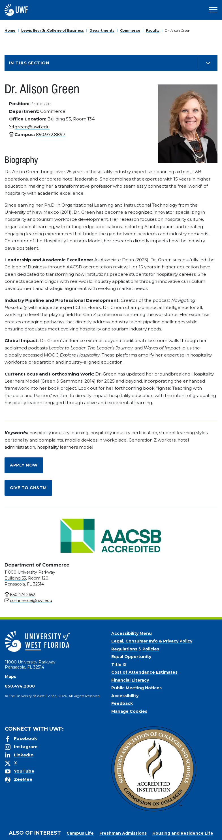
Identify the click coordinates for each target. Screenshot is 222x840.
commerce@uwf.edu (31, 600)
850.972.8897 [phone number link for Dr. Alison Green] (50, 134)
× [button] (217, 826)
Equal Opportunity (131, 656)
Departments (101, 30)
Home (10, 30)
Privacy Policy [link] (134, 831)
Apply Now (24, 465)
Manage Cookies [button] (195, 831)
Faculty (152, 30)
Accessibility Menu (131, 633)
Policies (150, 649)
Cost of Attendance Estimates (144, 672)
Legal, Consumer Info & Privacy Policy (151, 641)
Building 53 (15, 578)
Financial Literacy (130, 680)
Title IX (119, 664)
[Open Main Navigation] (213, 10)
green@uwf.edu (32, 127)
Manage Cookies (129, 711)
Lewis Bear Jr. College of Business (52, 30)
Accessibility (124, 695)
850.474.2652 (22, 594)
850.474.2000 (20, 686)
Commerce (130, 30)
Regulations (124, 649)
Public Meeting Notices (136, 687)
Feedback (122, 703)
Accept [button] (165, 831)
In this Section (29, 62)
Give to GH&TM (28, 487)
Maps (10, 676)
